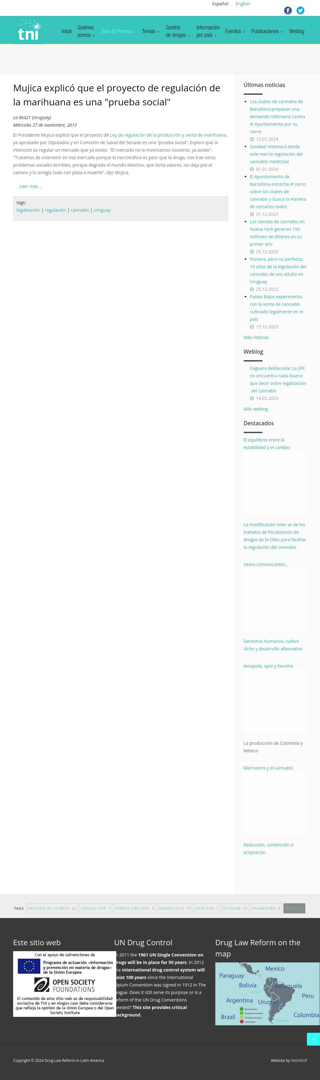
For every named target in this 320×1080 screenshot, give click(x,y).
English (243, 4)
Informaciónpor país (208, 31)
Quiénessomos (87, 31)
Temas (151, 32)
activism (235, 913)
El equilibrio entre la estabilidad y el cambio (275, 476)
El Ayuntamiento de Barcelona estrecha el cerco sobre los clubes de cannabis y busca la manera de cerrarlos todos (278, 191)
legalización (28, 210)
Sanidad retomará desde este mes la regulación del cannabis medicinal (276, 154)
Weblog (296, 32)
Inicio (67, 32)
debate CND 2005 (134, 913)
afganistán (266, 913)
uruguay (102, 210)
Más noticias (256, 337)
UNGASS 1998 (96, 913)
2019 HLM (207, 913)
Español (220, 4)
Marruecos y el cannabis (275, 800)
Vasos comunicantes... (275, 596)
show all (294, 913)
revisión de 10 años (52, 913)
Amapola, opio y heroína (275, 708)
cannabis (80, 210)
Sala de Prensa (119, 32)
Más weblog (256, 409)
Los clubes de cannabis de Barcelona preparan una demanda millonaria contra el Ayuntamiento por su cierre (277, 116)
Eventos (235, 32)
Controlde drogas (178, 31)
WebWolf (299, 1060)
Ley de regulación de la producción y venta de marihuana (168, 135)
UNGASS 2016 (174, 913)
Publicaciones (268, 32)
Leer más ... (30, 186)
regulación (55, 210)
